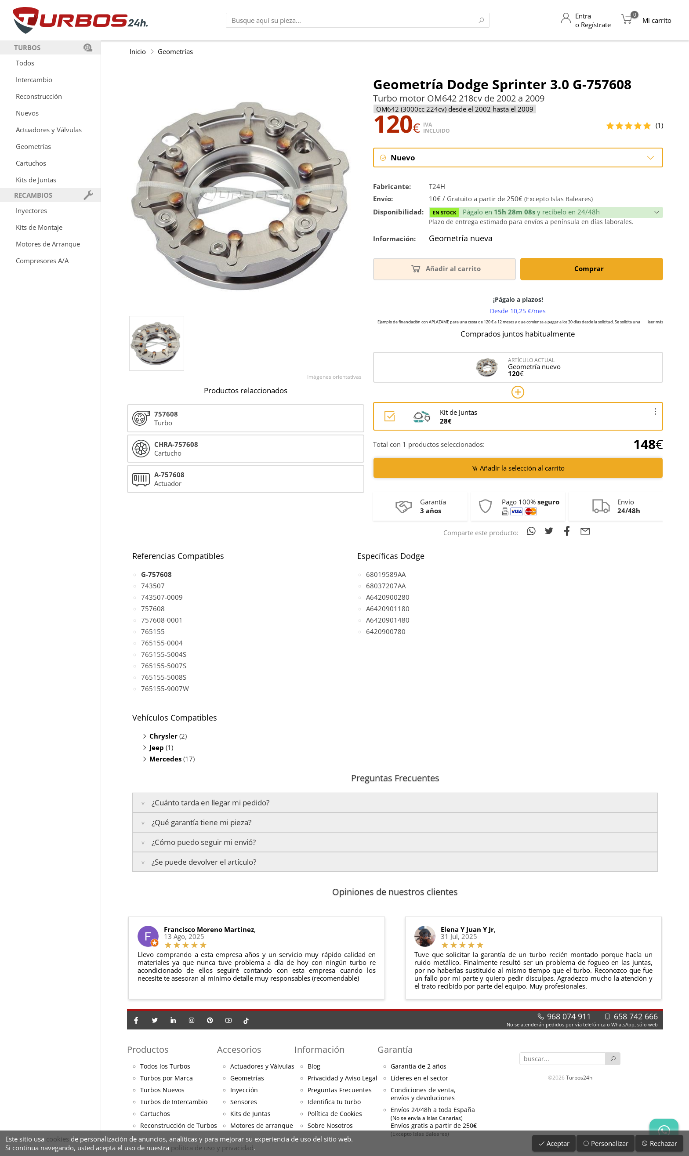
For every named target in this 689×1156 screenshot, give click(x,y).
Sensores (243, 1102)
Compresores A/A (42, 260)
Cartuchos (31, 163)
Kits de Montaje (39, 227)
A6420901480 (388, 620)
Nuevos (27, 113)
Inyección (244, 1090)
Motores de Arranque (48, 243)
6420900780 (386, 631)
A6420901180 (388, 608)
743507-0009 (162, 597)
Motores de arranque (261, 1126)
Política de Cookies (335, 1114)
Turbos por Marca (166, 1079)
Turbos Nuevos (162, 1090)
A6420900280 (388, 597)
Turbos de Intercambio (173, 1102)
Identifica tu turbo (334, 1102)
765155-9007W (165, 688)
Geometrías (33, 146)
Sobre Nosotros (330, 1126)
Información (319, 1050)
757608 (153, 608)
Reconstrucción (39, 96)
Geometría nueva (461, 239)
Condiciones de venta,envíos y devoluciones (423, 1094)
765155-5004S (163, 654)
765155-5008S (163, 677)
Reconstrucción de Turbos (178, 1126)
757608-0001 (162, 620)
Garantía (395, 1050)
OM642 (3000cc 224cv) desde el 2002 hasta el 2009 (454, 109)
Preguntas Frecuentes (340, 1090)
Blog (314, 1067)
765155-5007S (163, 665)
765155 (153, 631)
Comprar (590, 269)
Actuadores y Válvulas (49, 129)
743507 (153, 585)
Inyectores (31, 210)
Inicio (138, 51)
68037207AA (386, 585)
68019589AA (386, 574)
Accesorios (239, 1050)
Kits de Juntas (36, 179)
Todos (25, 62)
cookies (57, 1138)
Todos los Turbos (165, 1067)
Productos (148, 1050)
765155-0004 (162, 642)
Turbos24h (579, 1077)
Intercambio (34, 79)
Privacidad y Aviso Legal (342, 1079)
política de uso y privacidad (212, 1147)
